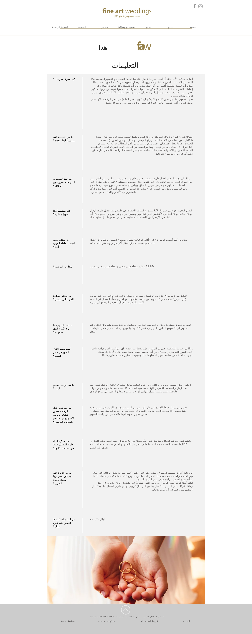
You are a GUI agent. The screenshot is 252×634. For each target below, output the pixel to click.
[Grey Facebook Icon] (195, 6)
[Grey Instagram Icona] (200, 6)
